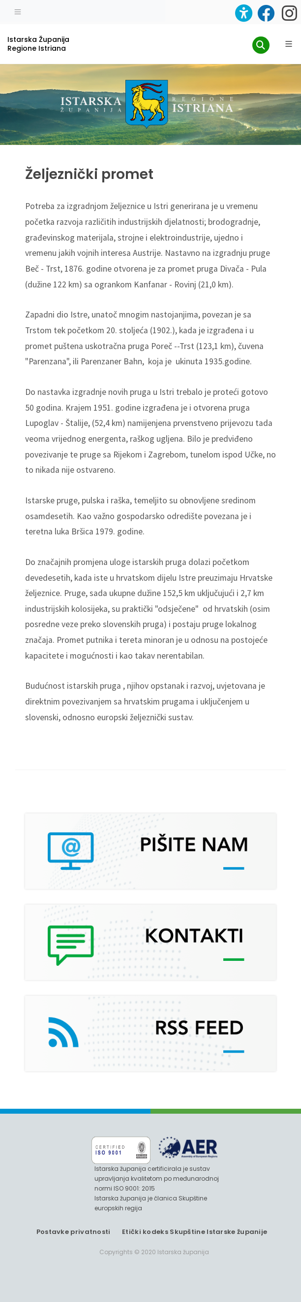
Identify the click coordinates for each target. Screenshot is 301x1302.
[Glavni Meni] (288, 44)
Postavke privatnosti (73, 1231)
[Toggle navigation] (18, 11)
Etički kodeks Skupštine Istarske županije (194, 1231)
